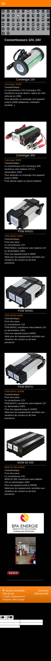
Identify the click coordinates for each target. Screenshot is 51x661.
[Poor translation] (9, 617)
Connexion (43, 590)
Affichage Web (41, 593)
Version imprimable (14, 590)
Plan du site (8, 593)
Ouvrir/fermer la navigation (25, 3)
